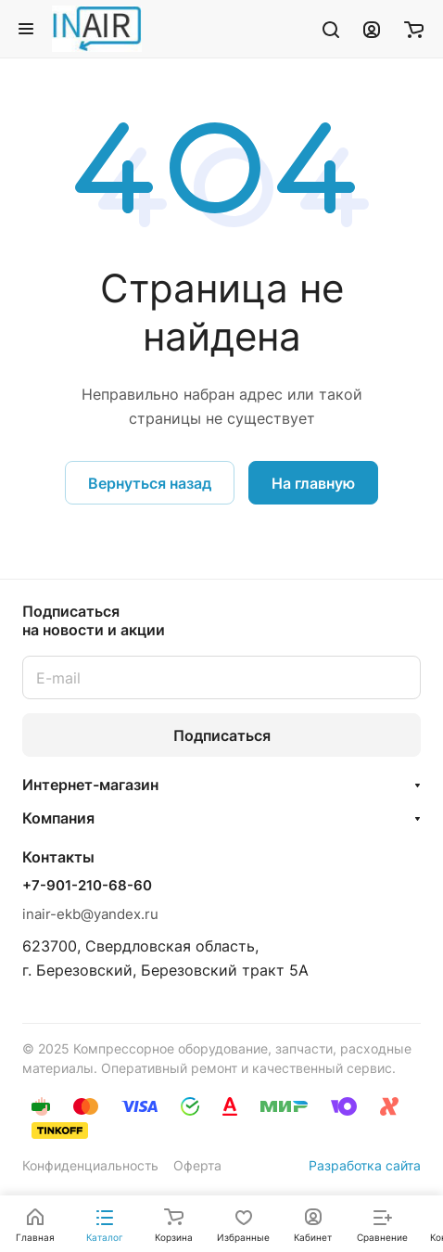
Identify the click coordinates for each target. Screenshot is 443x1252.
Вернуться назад (149, 483)
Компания (58, 818)
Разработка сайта (365, 1165)
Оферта (197, 1165)
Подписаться (222, 735)
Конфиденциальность (90, 1165)
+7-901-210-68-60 (87, 885)
